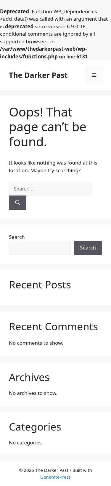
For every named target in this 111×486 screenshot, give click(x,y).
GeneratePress (55, 477)
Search (17, 237)
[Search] (17, 203)
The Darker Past (38, 75)
